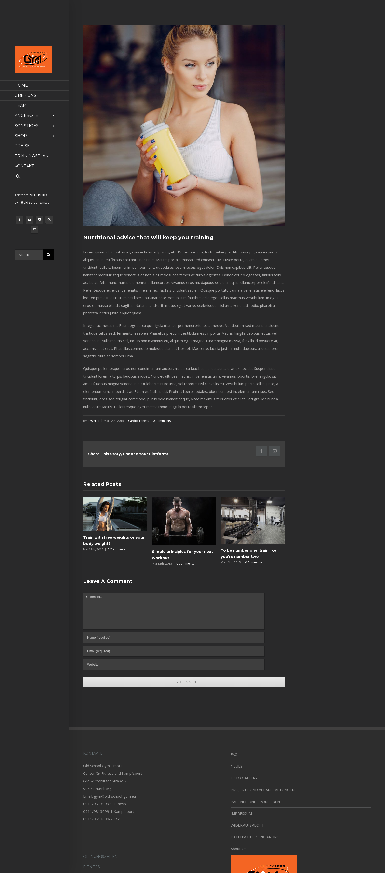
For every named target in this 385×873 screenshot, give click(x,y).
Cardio (133, 421)
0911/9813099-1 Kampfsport (108, 811)
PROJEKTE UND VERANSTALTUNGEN (263, 789)
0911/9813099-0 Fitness (104, 803)
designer (93, 421)
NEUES (236, 766)
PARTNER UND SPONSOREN (255, 801)
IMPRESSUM (241, 813)
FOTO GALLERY (244, 777)
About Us (238, 848)
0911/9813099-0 (39, 195)
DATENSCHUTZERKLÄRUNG (255, 836)
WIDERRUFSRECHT (247, 825)
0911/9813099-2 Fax (101, 819)
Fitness (144, 421)
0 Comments (162, 421)
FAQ (234, 754)
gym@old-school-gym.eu (32, 202)
